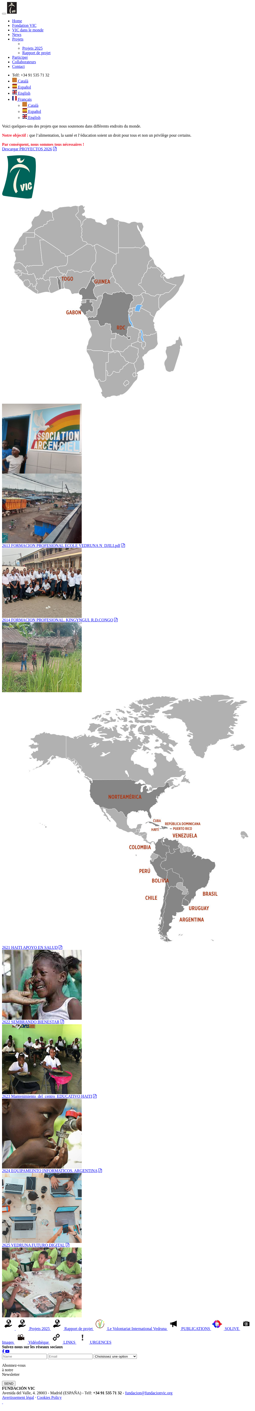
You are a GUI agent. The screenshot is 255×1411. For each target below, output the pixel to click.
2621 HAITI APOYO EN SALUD (30, 947)
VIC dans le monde (28, 30)
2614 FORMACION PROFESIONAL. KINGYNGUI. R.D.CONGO (57, 620)
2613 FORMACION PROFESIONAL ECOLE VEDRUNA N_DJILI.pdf (61, 545)
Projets (17, 39)
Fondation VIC (24, 25)
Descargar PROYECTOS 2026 (27, 149)
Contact (18, 66)
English (21, 93)
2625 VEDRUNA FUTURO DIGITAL (33, 1245)
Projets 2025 (32, 48)
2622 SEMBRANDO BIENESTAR (30, 1022)
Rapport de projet (36, 53)
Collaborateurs (24, 62)
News (16, 34)
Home (17, 21)
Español (21, 87)
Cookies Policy (49, 1397)
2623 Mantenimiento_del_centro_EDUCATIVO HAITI (47, 1096)
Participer (20, 57)
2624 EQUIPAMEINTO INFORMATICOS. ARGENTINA (49, 1171)
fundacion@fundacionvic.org (148, 1393)
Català (20, 81)
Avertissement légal (18, 1397)
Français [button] (22, 99)
